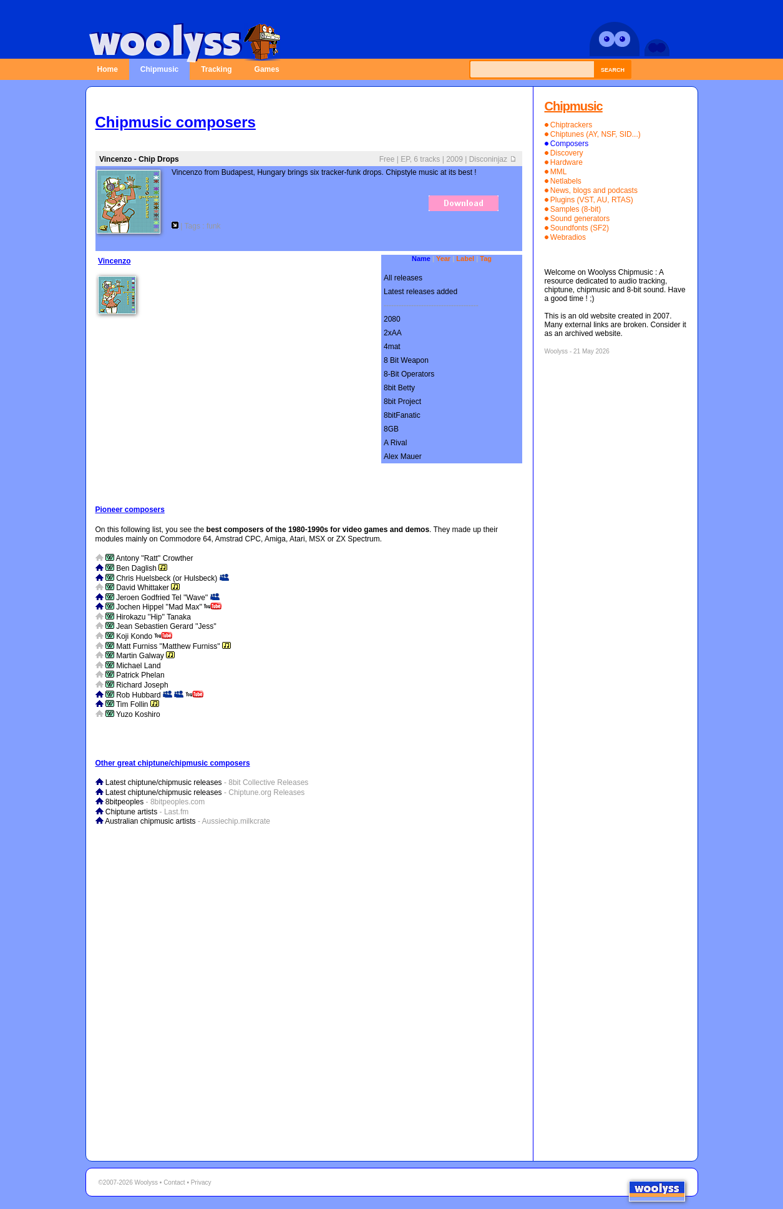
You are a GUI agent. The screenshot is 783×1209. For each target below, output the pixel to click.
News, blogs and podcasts (594, 190)
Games (267, 69)
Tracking (216, 69)
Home (107, 69)
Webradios (568, 237)
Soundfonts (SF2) (579, 228)
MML (558, 171)
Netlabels (565, 181)
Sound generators (580, 218)
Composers (569, 143)
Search (613, 70)
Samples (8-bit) (575, 209)
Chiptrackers (571, 125)
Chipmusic (159, 69)
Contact (174, 1182)
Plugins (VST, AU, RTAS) (591, 199)
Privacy (201, 1182)
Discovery (566, 153)
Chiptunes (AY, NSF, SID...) (595, 134)
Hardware (566, 162)
